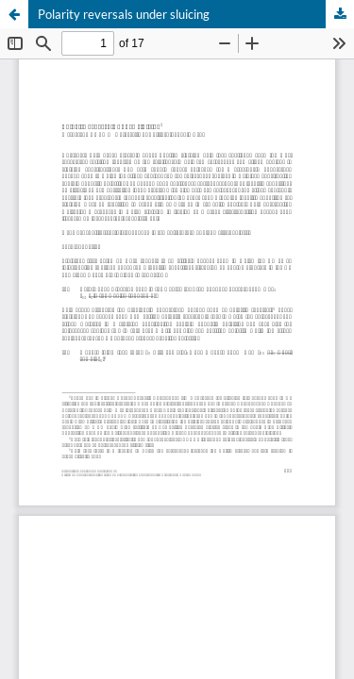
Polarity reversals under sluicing (124, 14)
